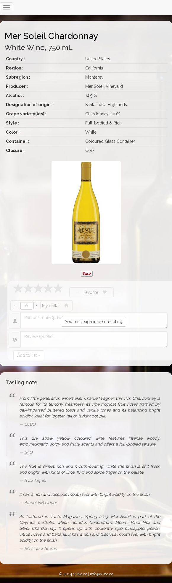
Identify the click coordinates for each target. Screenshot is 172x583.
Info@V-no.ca (101, 574)
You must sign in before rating (93, 321)
